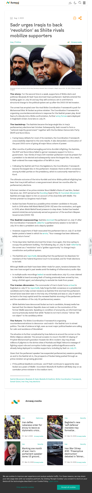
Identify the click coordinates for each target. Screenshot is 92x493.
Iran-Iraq (24, 382)
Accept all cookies (68, 487)
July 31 (73, 348)
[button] (70, 2)
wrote (45, 233)
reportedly (32, 256)
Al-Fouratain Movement (68, 193)
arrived (71, 285)
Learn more (53, 481)
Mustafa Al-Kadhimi (47, 379)
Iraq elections (34, 382)
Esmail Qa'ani (15, 382)
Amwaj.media (76, 42)
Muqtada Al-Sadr (32, 379)
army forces (61, 116)
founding (44, 193)
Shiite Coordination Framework (68, 379)
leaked (40, 274)
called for (41, 223)
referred (75, 245)
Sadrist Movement (17, 379)
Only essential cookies (25, 487)
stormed (50, 220)
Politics (18, 42)
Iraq (11, 42)
